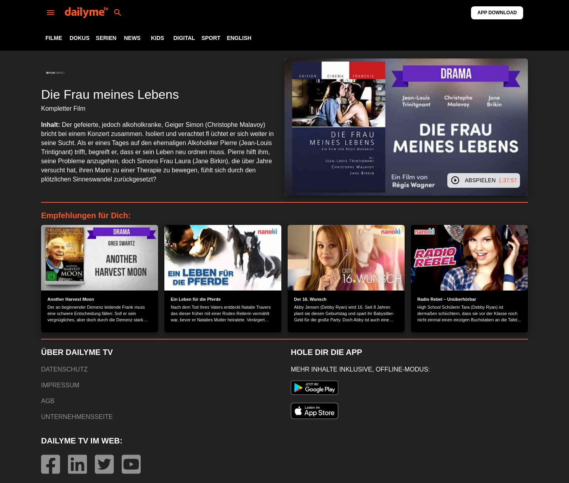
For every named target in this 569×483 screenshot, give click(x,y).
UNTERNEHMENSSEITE (77, 416)
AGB (48, 401)
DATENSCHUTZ (64, 369)
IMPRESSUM (60, 385)
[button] (55, 72)
